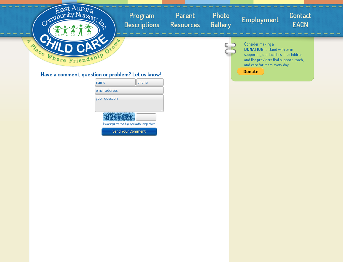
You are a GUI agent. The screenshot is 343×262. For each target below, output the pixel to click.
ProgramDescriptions (141, 20)
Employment (260, 19)
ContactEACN (300, 20)
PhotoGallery (221, 20)
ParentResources (185, 20)
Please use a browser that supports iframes (129, 113)
